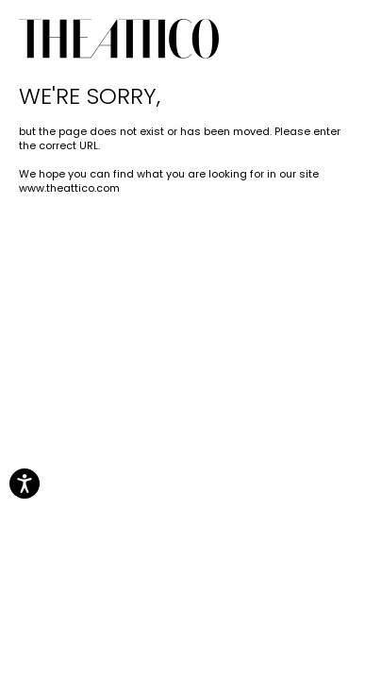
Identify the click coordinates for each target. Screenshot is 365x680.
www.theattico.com (69, 188)
